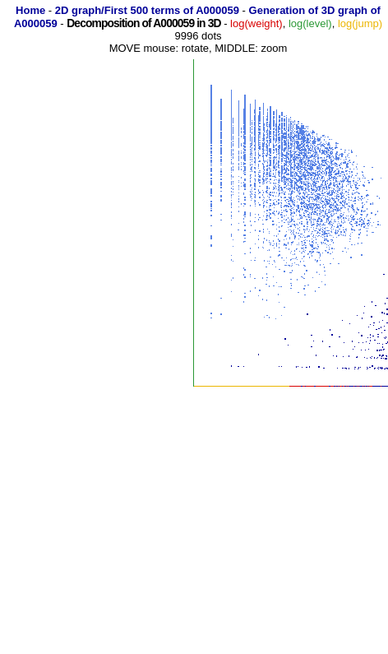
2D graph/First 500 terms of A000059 (147, 10)
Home (30, 10)
